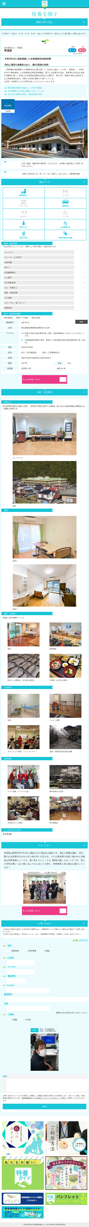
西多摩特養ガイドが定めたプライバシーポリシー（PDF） (44, 1098)
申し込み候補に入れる (31, 379)
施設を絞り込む (44, 22)
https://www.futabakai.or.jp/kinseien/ (36, 358)
